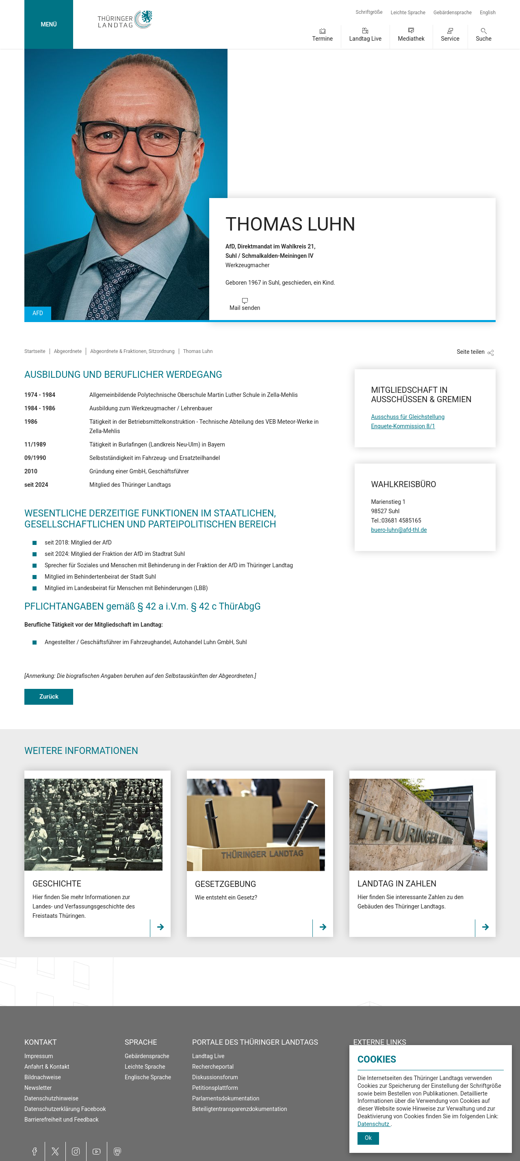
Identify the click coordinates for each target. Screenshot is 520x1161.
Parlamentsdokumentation (225, 1098)
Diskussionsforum (215, 1077)
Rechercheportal (213, 1066)
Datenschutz (374, 1124)
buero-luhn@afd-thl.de (399, 530)
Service (450, 38)
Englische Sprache (148, 1077)
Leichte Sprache (408, 12)
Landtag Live (365, 38)
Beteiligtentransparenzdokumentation (239, 1109)
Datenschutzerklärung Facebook (65, 1109)
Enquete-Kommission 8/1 (403, 426)
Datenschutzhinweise (51, 1098)
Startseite (35, 351)
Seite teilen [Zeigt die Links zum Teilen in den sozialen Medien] (471, 352)
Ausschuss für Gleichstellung (407, 417)
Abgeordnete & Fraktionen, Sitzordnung (132, 351)
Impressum (38, 1056)
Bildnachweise (42, 1077)
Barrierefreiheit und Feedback (61, 1119)
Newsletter (38, 1088)
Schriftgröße (369, 12)
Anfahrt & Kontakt (46, 1066)
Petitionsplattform (215, 1088)
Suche (484, 38)
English (488, 12)
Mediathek (411, 38)
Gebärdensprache (452, 12)
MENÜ (48, 24)
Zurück (48, 696)
